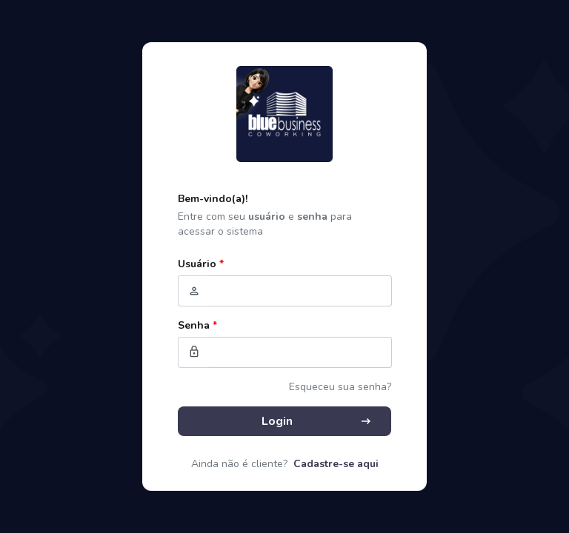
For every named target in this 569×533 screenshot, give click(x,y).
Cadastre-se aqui (336, 464)
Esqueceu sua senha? (340, 387)
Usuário (201, 264)
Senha (197, 325)
